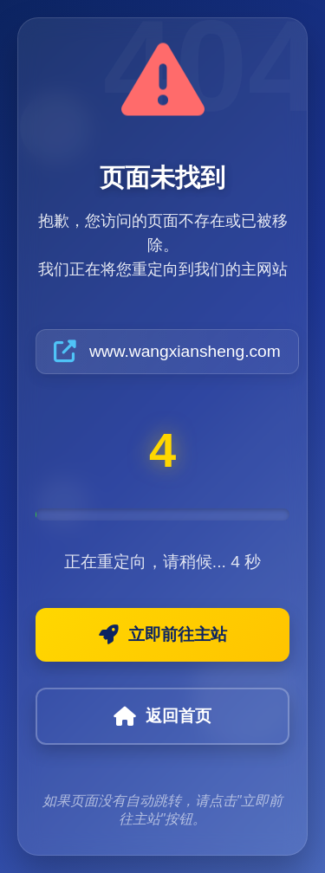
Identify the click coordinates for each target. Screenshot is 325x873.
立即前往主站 (163, 634)
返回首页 (162, 716)
